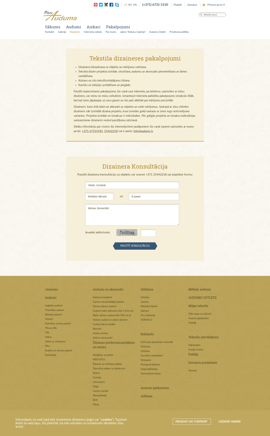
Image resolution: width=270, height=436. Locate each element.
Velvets (49, 319)
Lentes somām (100, 391)
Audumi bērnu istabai (104, 324)
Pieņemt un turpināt (192, 421)
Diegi (95, 386)
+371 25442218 (156, 174)
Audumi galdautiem (155, 388)
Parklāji (192, 323)
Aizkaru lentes (100, 333)
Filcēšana (145, 347)
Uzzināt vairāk (229, 421)
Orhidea (145, 297)
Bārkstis (97, 329)
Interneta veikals (93, 32)
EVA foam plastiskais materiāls (157, 342)
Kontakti (49, 32)
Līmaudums (99, 382)
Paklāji (193, 354)
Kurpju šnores (195, 350)
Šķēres (96, 373)
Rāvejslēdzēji (99, 395)
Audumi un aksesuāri (108, 289)
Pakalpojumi (118, 26)
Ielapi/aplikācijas (149, 369)
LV (125, 5)
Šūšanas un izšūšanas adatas (107, 364)
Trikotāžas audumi (54, 310)
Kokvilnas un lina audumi (58, 324)
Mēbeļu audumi (199, 289)
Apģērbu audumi (53, 306)
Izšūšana (147, 289)
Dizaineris (75, 32)
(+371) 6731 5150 (155, 5)
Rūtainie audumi (53, 315)
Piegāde (177, 5)
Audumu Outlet (157, 32)
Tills (47, 332)
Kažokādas (50, 355)
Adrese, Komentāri (132, 214)
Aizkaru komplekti (102, 297)
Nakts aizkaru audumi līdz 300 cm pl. (112, 315)
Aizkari (93, 26)
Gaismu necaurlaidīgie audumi (108, 302)
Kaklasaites (194, 345)
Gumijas (97, 377)
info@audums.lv (143, 131)
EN (135, 5)
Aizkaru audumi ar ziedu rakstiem (110, 320)
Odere (48, 337)
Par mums (111, 32)
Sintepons (146, 360)
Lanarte (145, 302)
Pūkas (96, 404)
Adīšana (146, 396)
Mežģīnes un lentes (103, 355)
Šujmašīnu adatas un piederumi (109, 368)
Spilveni (145, 311)
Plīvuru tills (51, 328)
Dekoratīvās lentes (151, 374)
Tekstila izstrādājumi (203, 337)
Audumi (73, 26)
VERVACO (146, 320)
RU (130, 5)
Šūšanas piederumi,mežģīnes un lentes (114, 344)
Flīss (47, 346)
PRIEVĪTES (99, 359)
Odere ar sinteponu (55, 341)
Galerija (62, 32)
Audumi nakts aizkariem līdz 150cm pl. (113, 311)
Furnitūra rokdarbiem (152, 356)
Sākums (52, 26)
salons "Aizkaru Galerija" (133, 32)
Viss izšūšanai (148, 315)
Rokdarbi (147, 334)
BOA (95, 400)
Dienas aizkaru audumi (104, 306)
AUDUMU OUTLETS (202, 297)
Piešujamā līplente (150, 365)
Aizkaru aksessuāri (102, 338)
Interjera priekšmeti (202, 362)
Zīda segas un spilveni (199, 314)
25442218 (111, 131)
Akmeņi (192, 371)
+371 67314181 (92, 131)
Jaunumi (51, 289)
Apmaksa (192, 5)
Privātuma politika (179, 32)
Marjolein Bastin (149, 306)
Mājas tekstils (198, 306)
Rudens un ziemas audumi (58, 350)
